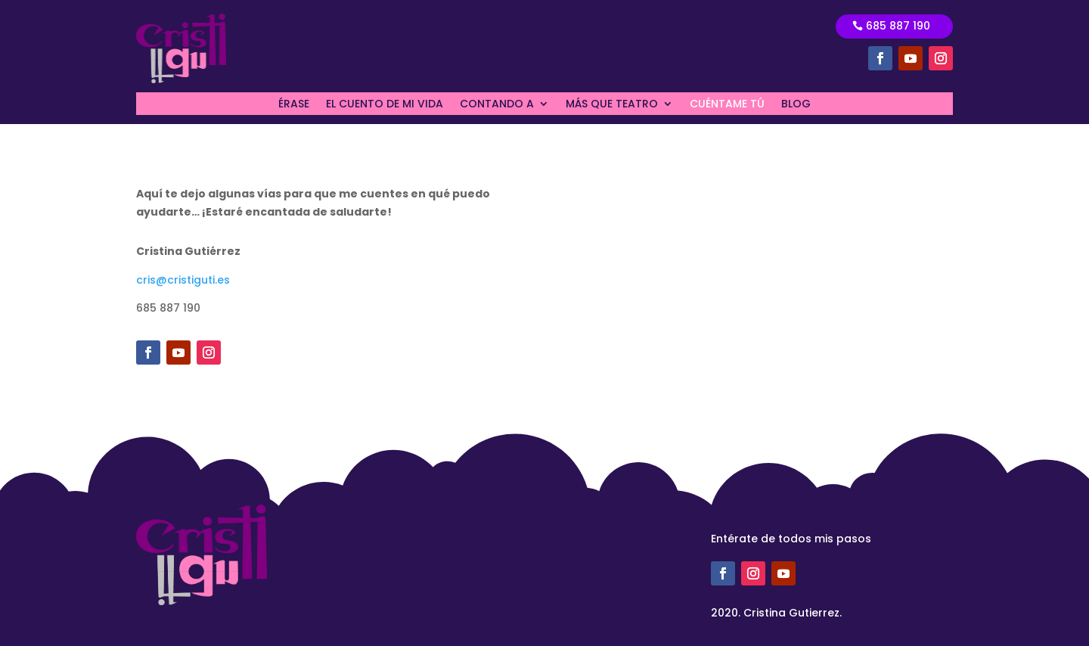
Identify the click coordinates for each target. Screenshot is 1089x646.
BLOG (796, 104)
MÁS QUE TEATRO (612, 104)
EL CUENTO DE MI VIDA (384, 104)
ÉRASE (293, 104)
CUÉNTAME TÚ (727, 104)
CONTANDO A (497, 104)
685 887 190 (898, 25)
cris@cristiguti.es (183, 279)
